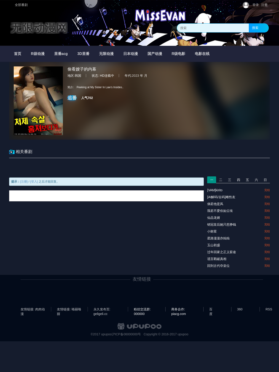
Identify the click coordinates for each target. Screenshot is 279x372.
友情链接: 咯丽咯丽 (69, 309)
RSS (269, 309)
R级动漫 (38, 54)
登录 (255, 5)
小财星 (212, 231)
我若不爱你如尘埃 (220, 211)
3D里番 (83, 54)
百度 (210, 309)
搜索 (255, 28)
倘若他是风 (215, 204)
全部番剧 (21, 5)
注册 (264, 5)
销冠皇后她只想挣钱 (221, 224)
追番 (72, 97)
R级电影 (178, 54)
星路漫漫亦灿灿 (218, 238)
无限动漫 (106, 54)
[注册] (24, 181)
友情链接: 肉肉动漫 (33, 309)
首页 (17, 54)
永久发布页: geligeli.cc (102, 309)
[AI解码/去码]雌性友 (221, 197)
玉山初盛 (213, 245)
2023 (135, 75)
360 (239, 309)
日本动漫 (130, 54)
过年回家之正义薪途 (221, 252)
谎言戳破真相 (216, 259)
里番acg (61, 54)
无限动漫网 (38, 28)
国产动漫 (155, 54)
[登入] (34, 181)
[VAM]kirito (215, 190)
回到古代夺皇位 (218, 266)
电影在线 (202, 54)
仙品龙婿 (213, 217)
